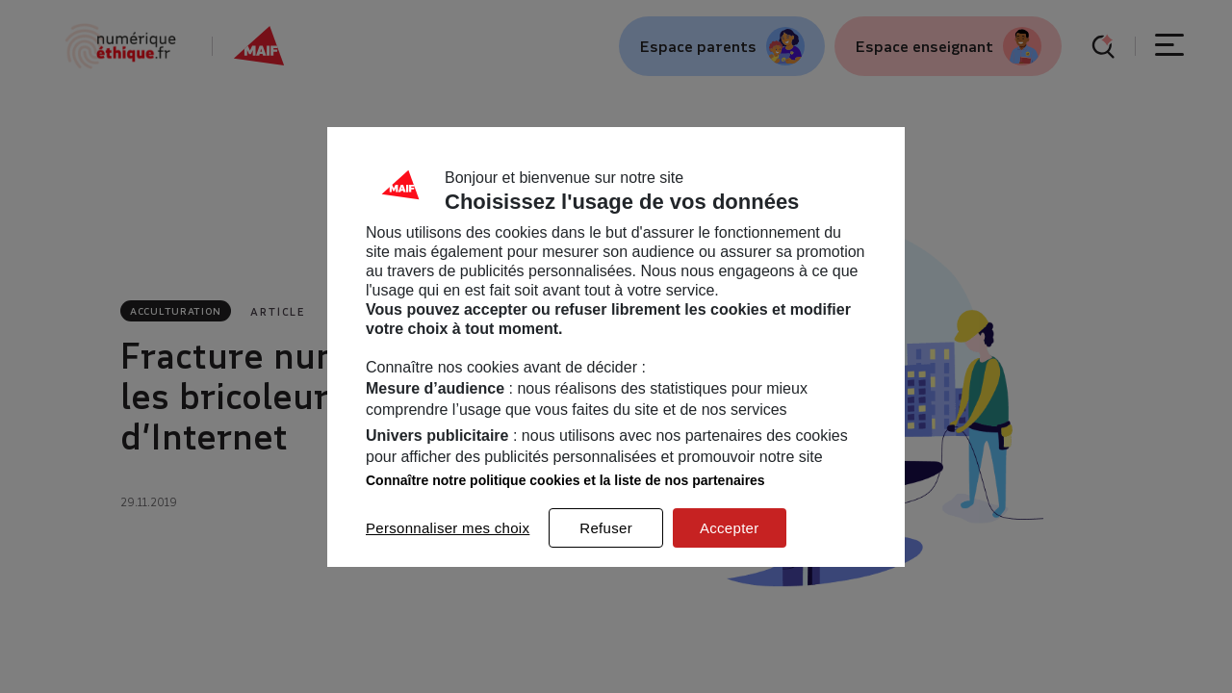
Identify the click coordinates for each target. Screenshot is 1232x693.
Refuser (605, 528)
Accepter (729, 528)
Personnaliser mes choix (447, 528)
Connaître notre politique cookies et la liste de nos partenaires (565, 480)
